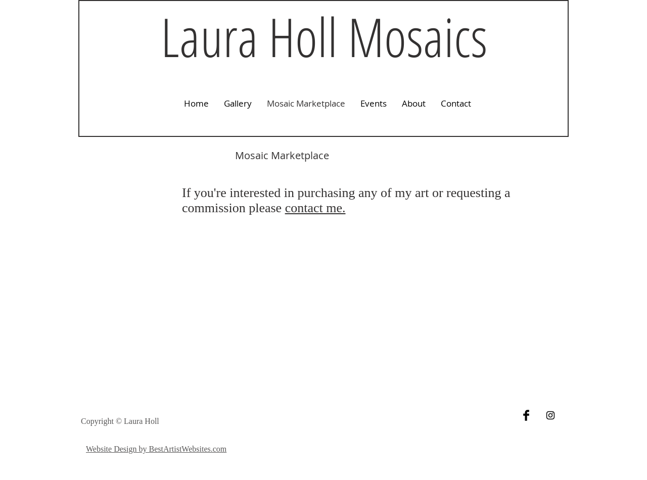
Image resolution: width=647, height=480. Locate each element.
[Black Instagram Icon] (550, 415)
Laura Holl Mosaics (324, 36)
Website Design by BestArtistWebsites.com (156, 449)
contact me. (315, 208)
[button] (237, 103)
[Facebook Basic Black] (526, 415)
